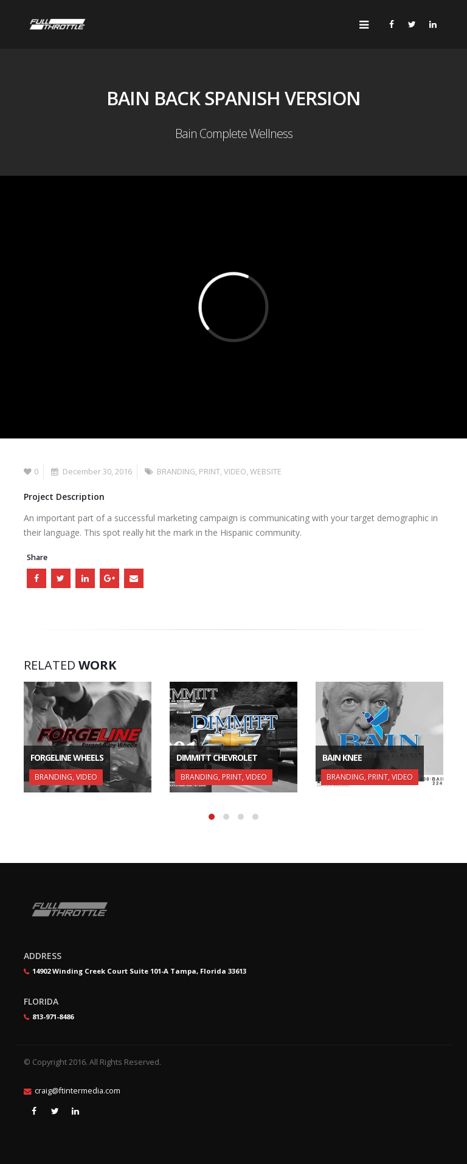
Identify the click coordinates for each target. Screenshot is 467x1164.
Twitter (61, 578)
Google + (109, 578)
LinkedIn (85, 578)
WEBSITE (266, 471)
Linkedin (75, 1111)
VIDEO (235, 471)
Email (134, 578)
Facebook (36, 578)
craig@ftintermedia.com (77, 1091)
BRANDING (176, 471)
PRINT (209, 471)
